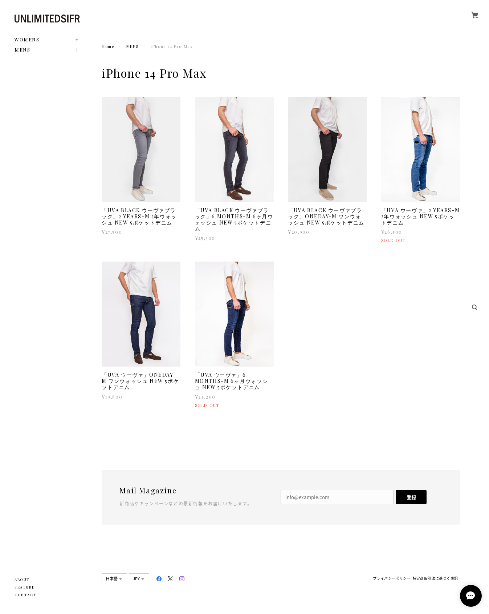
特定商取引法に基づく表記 (435, 578)
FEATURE (24, 587)
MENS (22, 49)
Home (108, 46)
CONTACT (25, 594)
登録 (411, 497)
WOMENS (27, 39)
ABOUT (22, 579)
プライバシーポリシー (392, 578)
